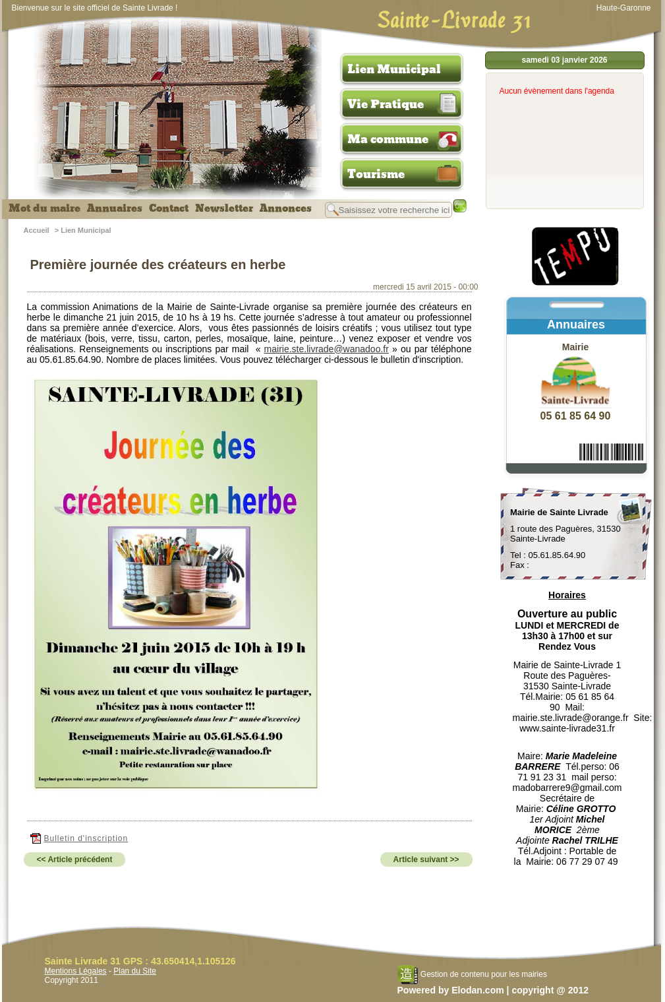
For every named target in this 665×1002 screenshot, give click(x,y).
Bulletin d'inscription (79, 838)
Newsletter (224, 208)
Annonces (286, 208)
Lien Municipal (394, 69)
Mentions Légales (76, 971)
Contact (168, 208)
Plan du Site (134, 971)
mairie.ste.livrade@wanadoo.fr (326, 349)
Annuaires (114, 208)
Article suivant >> (426, 859)
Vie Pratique (385, 104)
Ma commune (387, 139)
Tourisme (376, 174)
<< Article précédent (75, 859)
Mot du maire (44, 208)
